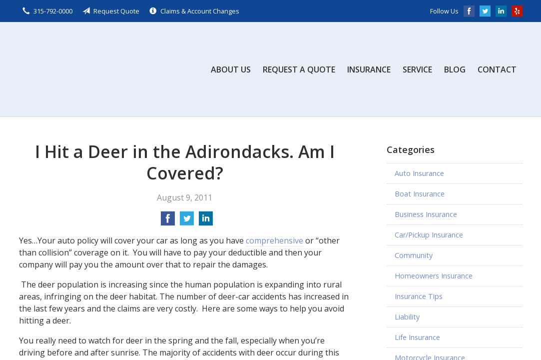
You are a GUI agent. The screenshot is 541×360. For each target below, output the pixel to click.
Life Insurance (417, 337)
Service (417, 69)
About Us (231, 69)
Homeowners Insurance (434, 275)
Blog (455, 69)
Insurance (369, 69)
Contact (497, 69)
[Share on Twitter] (187, 221)
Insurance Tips (419, 296)
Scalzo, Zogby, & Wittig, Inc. (94, 69)
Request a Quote (299, 69)
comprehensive (274, 240)
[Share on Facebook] (168, 221)
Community (414, 255)
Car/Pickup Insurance (429, 235)
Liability (407, 317)
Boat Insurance (420, 193)
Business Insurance (426, 214)
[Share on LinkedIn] (206, 221)
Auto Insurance (419, 173)
